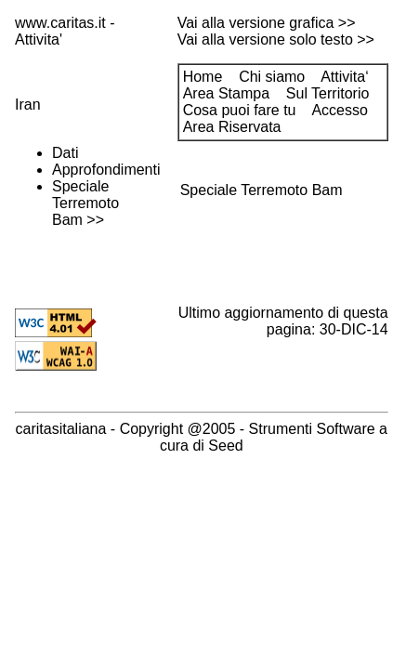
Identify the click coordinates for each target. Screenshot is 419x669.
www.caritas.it (60, 23)
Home (203, 77)
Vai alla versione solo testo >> (275, 39)
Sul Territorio (328, 93)
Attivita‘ (345, 77)
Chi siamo (272, 77)
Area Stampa (226, 93)
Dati (65, 153)
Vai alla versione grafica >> (266, 23)
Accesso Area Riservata (275, 118)
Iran (28, 104)
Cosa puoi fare (239, 110)
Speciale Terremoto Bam (85, 203)
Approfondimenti (106, 169)
